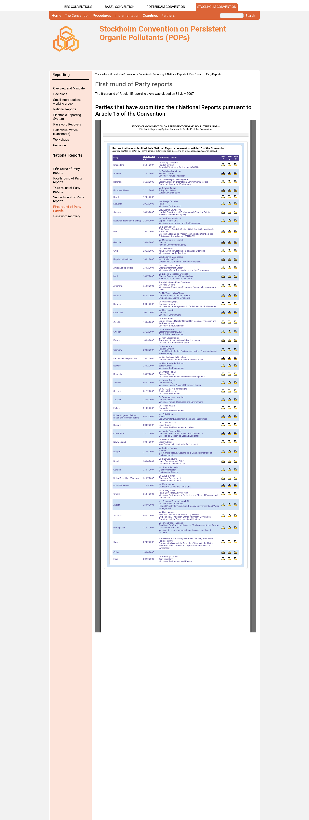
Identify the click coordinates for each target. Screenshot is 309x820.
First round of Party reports (67, 208)
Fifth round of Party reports (66, 171)
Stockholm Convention (216, 7)
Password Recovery (67, 124)
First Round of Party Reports (205, 74)
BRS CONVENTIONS (78, 7)
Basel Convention (119, 7)
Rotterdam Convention (166, 7)
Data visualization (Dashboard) (65, 132)
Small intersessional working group (67, 101)
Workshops (61, 139)
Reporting (158, 74)
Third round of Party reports (66, 189)
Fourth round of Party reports (67, 180)
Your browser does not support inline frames (175, 376)
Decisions (60, 94)
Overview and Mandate (69, 88)
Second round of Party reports (68, 199)
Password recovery (66, 216)
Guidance (59, 145)
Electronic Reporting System (67, 117)
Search (250, 15)
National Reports (64, 109)
